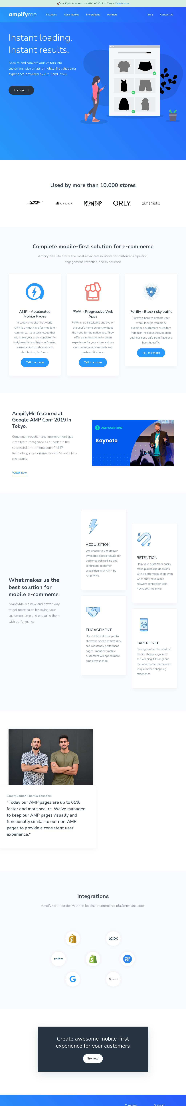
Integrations (95, 14)
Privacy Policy (61, 1095)
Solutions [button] (53, 14)
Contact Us (166, 14)
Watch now (19, 473)
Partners (115, 14)
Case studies (73, 14)
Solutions (131, 1056)
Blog (150, 14)
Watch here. (122, 3)
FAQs (157, 1056)
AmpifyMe (23, 1095)
